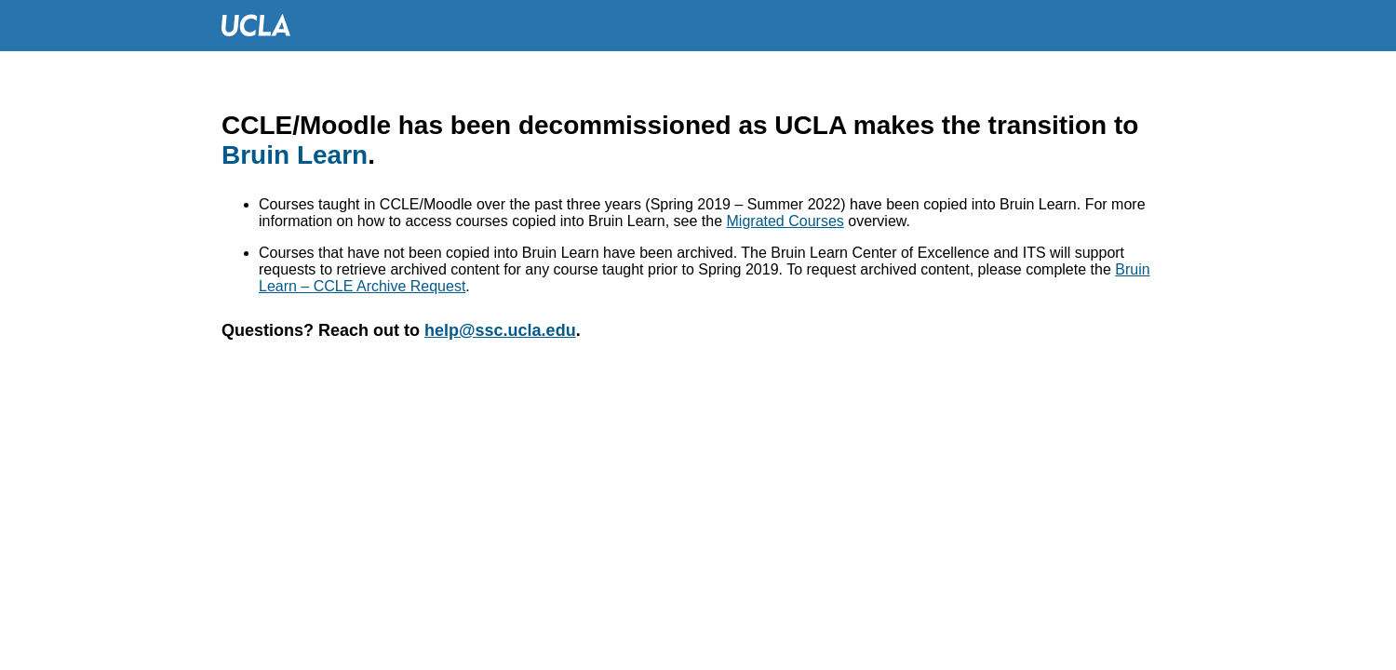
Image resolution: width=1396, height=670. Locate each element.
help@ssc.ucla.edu (500, 330)
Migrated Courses (785, 221)
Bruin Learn (294, 155)
